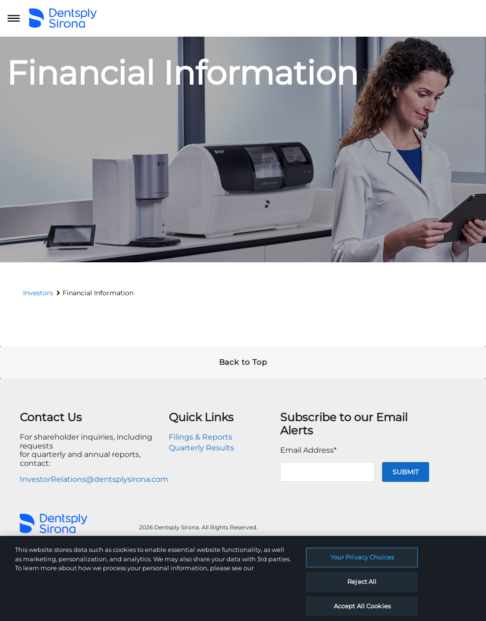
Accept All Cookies (362, 610)
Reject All (361, 586)
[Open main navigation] (13, 18)
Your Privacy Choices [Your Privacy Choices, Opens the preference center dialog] (362, 562)
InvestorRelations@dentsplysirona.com (94, 479)
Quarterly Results (201, 447)
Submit (405, 472)
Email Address (308, 450)
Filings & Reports (200, 436)
